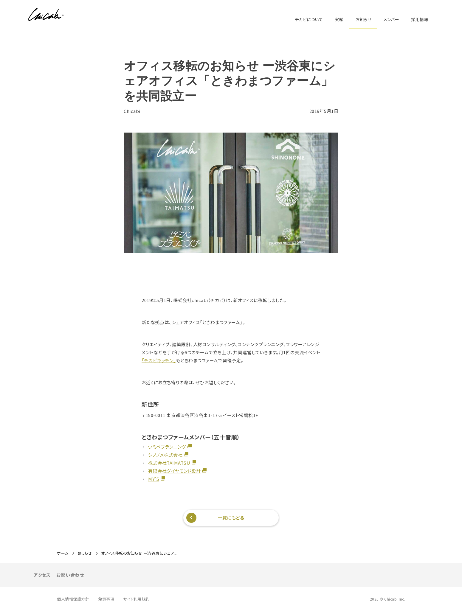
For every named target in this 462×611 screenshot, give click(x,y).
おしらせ (84, 553)
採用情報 (419, 19)
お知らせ (363, 19)
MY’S (153, 479)
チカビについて (309, 19)
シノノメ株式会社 (165, 455)
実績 (339, 19)
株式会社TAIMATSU (169, 463)
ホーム (63, 553)
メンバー (391, 19)
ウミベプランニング (167, 447)
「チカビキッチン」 (159, 360)
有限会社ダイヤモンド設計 (174, 471)
